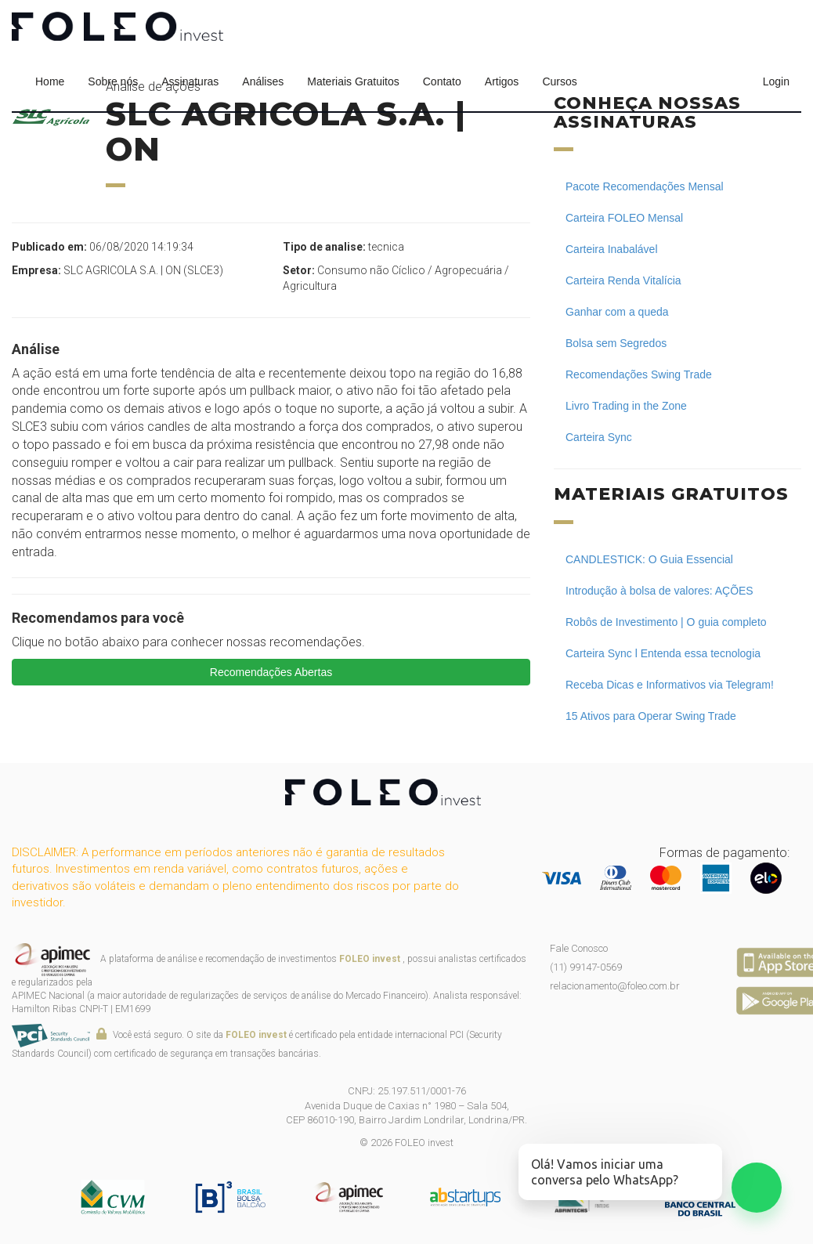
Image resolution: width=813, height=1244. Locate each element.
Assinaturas (190, 81)
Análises (263, 81)
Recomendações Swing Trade (638, 374)
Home (49, 81)
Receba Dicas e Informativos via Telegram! (669, 684)
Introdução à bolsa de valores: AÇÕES (659, 590)
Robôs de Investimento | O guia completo (666, 622)
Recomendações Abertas (271, 672)
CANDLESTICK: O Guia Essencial (649, 559)
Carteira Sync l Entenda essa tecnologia (663, 653)
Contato (442, 81)
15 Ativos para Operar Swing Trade (650, 716)
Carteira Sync (598, 437)
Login (776, 81)
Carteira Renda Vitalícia (623, 280)
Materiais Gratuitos (353, 81)
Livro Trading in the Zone (626, 406)
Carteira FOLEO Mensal (624, 218)
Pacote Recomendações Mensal (644, 186)
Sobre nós (113, 81)
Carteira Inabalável (611, 249)
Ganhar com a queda (617, 312)
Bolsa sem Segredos (616, 343)
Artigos (502, 81)
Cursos (559, 81)
